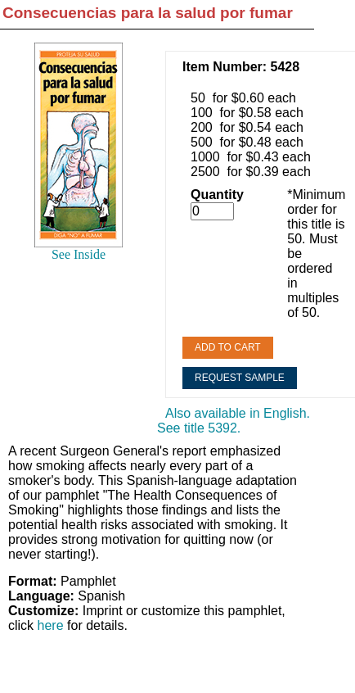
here (51, 625)
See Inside (79, 254)
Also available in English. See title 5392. (233, 420)
